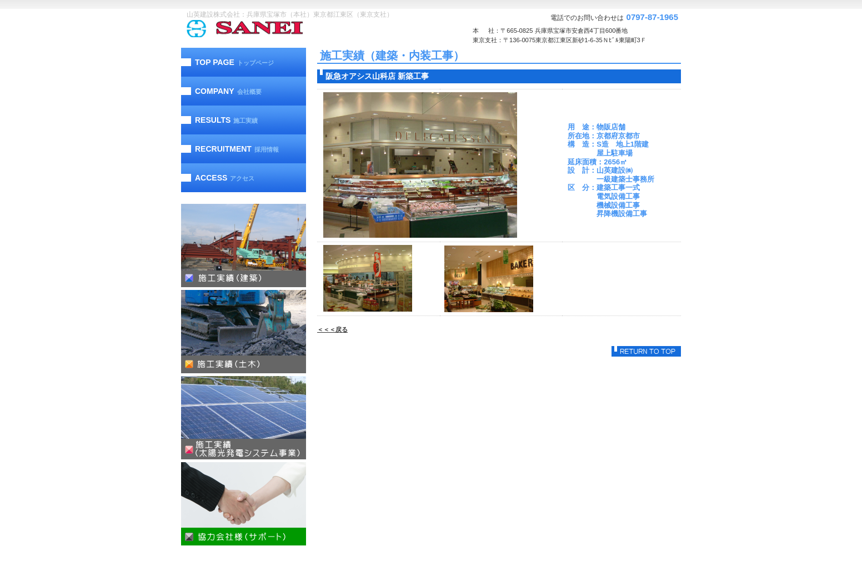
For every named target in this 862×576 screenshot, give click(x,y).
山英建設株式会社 (267, 28)
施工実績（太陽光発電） (243, 417)
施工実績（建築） (243, 245)
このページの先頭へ (646, 351)
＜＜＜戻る (332, 329)
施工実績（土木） (243, 331)
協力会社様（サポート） (243, 503)
